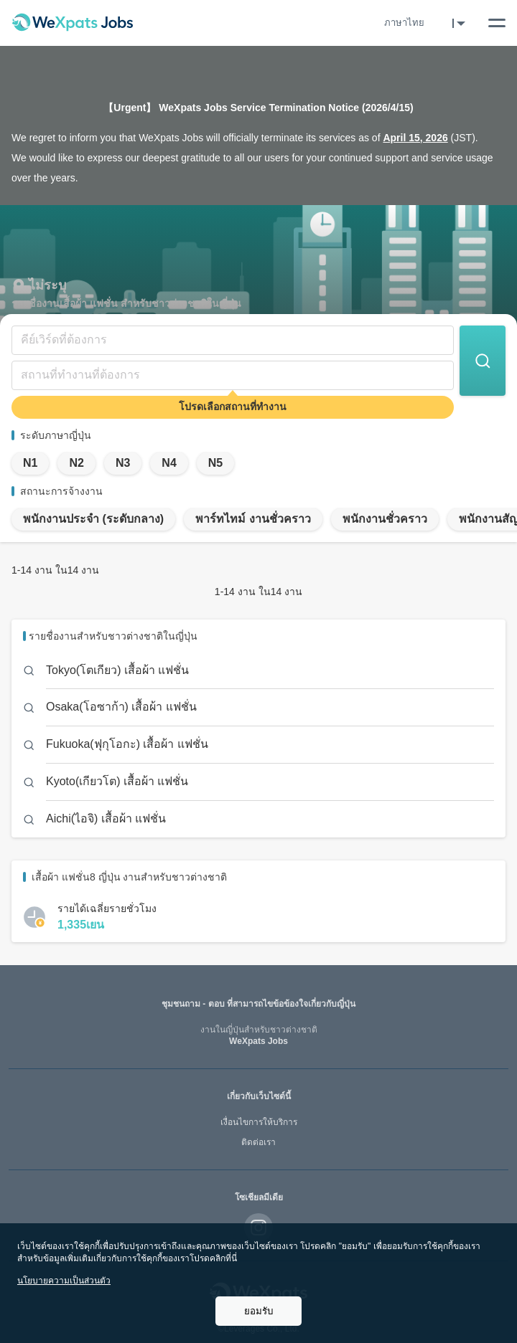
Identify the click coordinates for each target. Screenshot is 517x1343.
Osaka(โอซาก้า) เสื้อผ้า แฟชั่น (121, 707)
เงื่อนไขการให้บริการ (258, 1122)
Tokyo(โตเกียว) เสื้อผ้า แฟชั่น (117, 670)
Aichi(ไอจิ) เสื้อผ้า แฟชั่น (106, 818)
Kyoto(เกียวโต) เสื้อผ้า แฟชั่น (117, 781)
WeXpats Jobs (258, 1035)
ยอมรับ (258, 1311)
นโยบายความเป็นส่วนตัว (64, 1281)
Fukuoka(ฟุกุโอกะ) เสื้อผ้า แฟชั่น (127, 744)
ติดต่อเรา (258, 1142)
